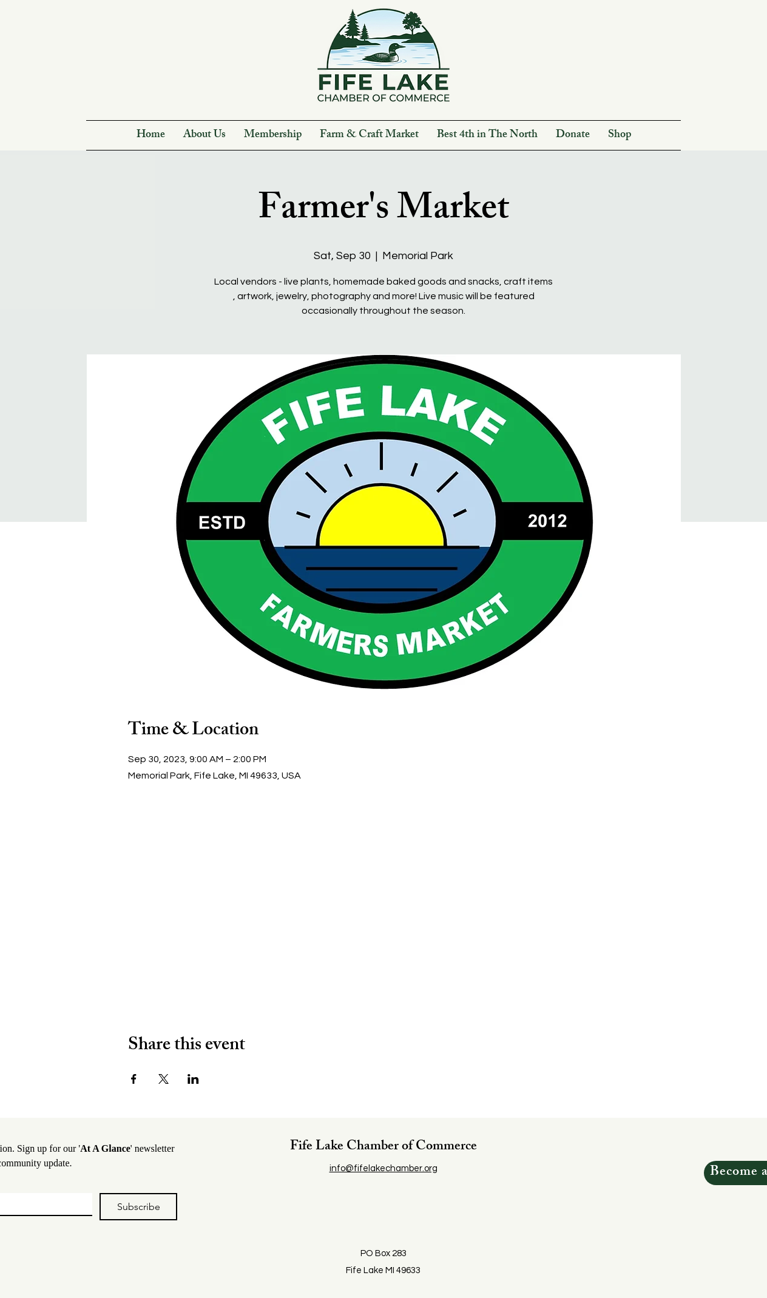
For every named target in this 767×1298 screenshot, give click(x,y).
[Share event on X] (163, 1079)
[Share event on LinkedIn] (193, 1079)
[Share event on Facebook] (134, 1079)
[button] (204, 135)
